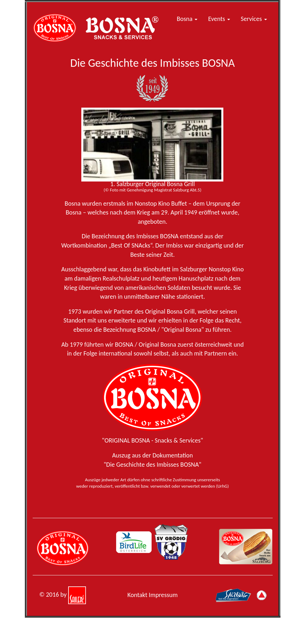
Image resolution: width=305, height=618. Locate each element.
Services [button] (254, 19)
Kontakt (137, 595)
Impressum (163, 595)
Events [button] (219, 19)
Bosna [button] (187, 19)
